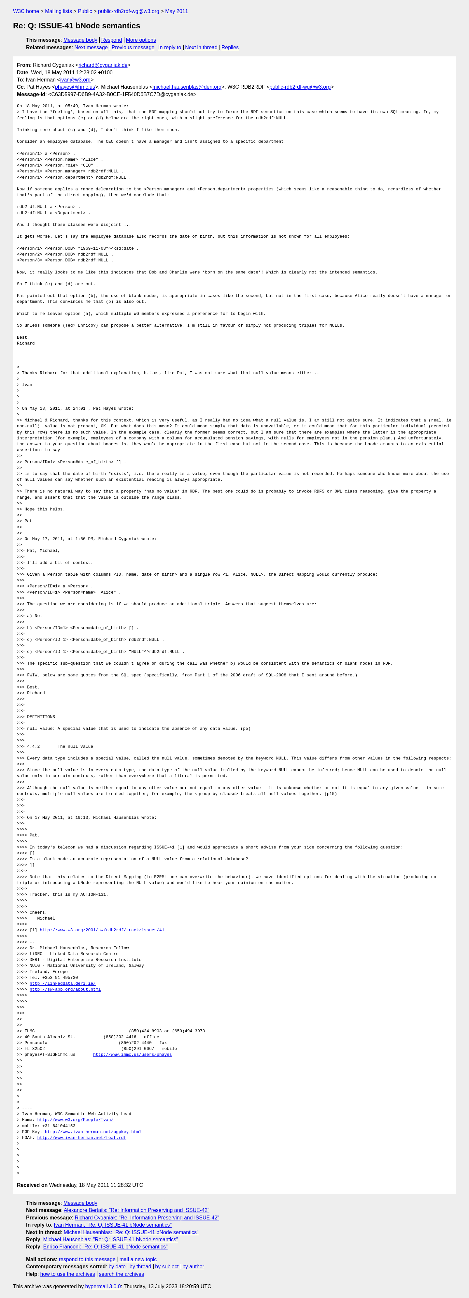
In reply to (169, 47)
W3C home (26, 11)
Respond (111, 40)
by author (193, 1266)
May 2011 (176, 11)
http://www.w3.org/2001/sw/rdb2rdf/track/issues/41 (102, 930)
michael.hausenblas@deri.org (186, 87)
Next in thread (201, 47)
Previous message (133, 47)
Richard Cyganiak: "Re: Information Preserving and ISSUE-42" (147, 1217)
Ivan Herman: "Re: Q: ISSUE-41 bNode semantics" (113, 1225)
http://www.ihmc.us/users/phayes (132, 1055)
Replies (230, 47)
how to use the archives (67, 1274)
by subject (166, 1266)
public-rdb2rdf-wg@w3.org (128, 11)
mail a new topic (138, 1259)
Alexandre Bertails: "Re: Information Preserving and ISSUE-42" (136, 1210)
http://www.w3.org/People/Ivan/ (75, 1120)
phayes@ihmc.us (75, 87)
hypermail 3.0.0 (103, 1286)
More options (141, 40)
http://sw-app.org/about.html (65, 990)
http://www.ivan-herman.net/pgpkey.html (93, 1132)
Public (85, 11)
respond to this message (87, 1259)
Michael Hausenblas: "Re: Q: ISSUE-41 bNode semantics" (131, 1232)
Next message (91, 47)
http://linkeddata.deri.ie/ (63, 984)
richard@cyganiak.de (103, 65)
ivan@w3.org (75, 79)
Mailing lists (58, 11)
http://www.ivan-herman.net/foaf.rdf (81, 1138)
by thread (140, 1266)
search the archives (121, 1274)
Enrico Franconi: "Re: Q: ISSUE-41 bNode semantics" (105, 1246)
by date (116, 1266)
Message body (80, 40)
